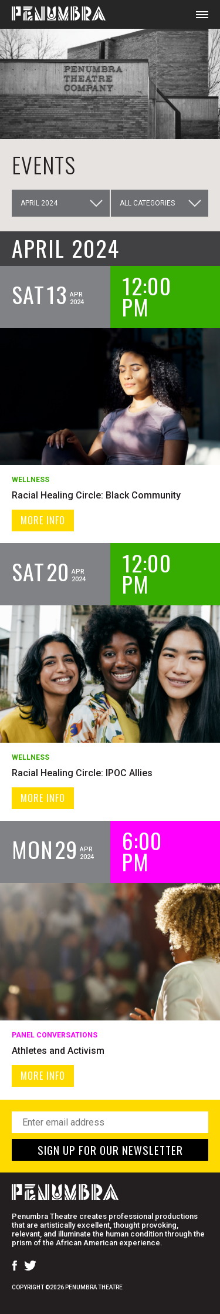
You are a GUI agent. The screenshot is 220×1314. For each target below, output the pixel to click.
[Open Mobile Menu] (202, 14)
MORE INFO (43, 520)
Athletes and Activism (58, 1050)
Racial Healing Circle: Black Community (96, 495)
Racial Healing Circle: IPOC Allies (82, 773)
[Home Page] (53, 14)
